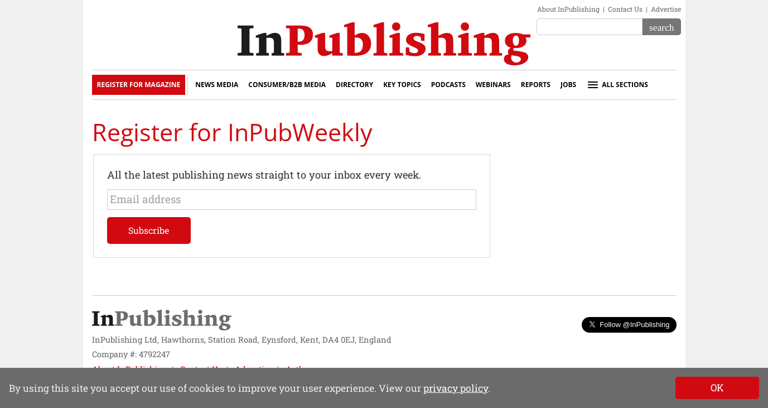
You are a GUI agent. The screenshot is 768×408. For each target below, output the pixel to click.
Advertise (666, 8)
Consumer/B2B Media (287, 84)
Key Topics (402, 84)
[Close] (717, 388)
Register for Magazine (139, 84)
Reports (535, 84)
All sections (617, 85)
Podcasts (448, 84)
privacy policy (455, 388)
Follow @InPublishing (628, 324)
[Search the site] (590, 26)
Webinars (493, 84)
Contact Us (625, 8)
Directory (354, 84)
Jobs (568, 84)
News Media (216, 84)
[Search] (661, 26)
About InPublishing (568, 8)
